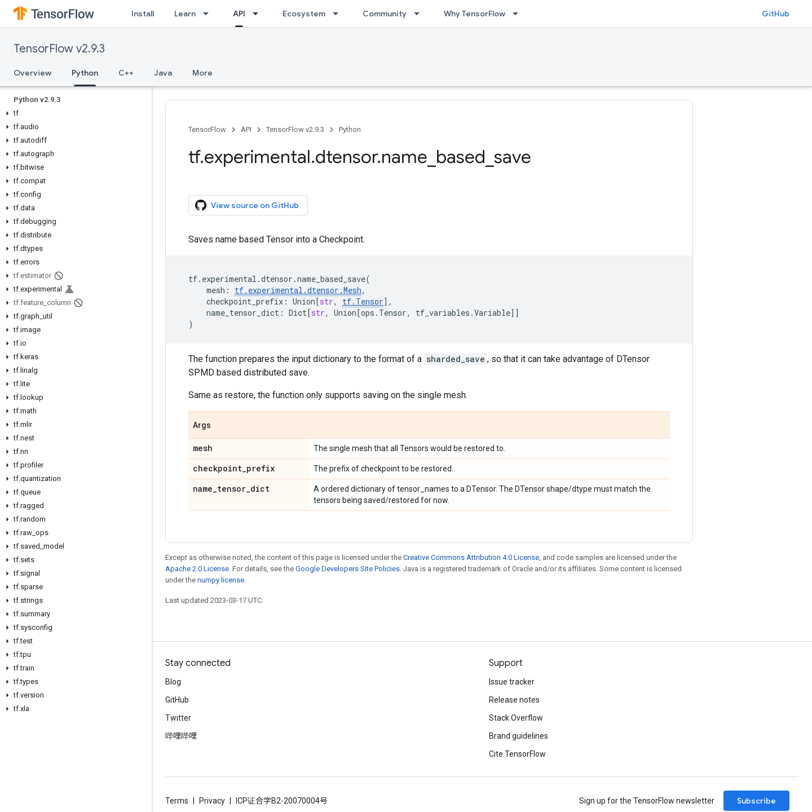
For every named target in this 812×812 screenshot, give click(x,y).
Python (350, 129)
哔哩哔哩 (181, 735)
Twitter (178, 717)
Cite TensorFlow (517, 753)
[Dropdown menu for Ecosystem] (338, 13)
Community (385, 13)
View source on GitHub (247, 205)
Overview (32, 73)
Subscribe (756, 801)
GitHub (775, 13)
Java (163, 73)
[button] (73, 113)
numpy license (220, 580)
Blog (173, 681)
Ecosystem (304, 13)
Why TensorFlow (474, 13)
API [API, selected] (239, 13)
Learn (185, 13)
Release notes (514, 699)
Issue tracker (512, 681)
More (202, 73)
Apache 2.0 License (197, 568)
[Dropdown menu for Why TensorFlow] (518, 13)
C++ (126, 73)
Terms (176, 800)
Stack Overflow (516, 717)
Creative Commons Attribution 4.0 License (471, 557)
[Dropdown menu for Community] (420, 13)
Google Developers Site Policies (347, 568)
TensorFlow (207, 129)
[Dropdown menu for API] (258, 13)
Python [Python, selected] (85, 73)
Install (142, 13)
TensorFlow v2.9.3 (59, 49)
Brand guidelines (518, 735)
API (246, 129)
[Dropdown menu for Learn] (209, 13)
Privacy (212, 800)
